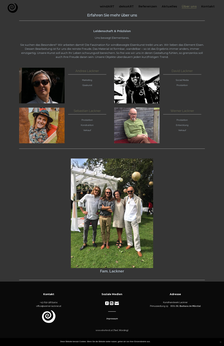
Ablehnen (160, 341)
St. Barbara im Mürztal (188, 306)
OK (153, 341)
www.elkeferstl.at (104, 330)
